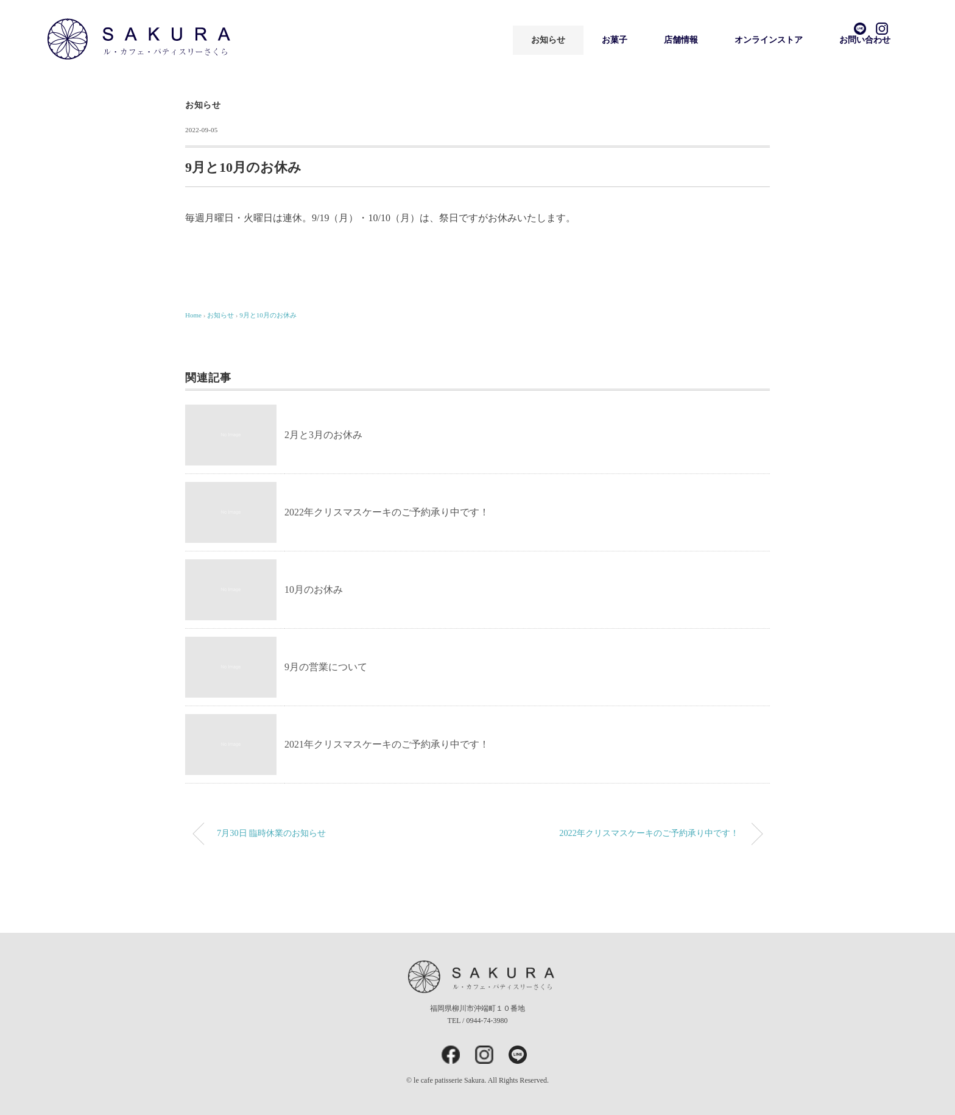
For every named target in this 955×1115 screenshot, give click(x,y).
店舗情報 (681, 39)
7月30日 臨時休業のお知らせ (271, 833)
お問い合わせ (864, 39)
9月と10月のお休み (268, 315)
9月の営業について (325, 667)
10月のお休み (313, 589)
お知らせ (548, 39)
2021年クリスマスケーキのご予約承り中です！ (386, 744)
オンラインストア (769, 39)
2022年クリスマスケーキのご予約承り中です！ (386, 512)
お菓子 (614, 39)
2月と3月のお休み (323, 435)
